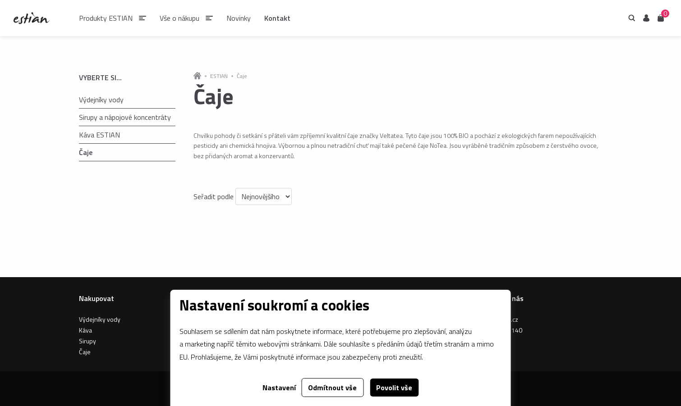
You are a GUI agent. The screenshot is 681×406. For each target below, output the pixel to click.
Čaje (85, 152)
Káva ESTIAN (99, 134)
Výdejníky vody (101, 99)
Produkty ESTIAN (106, 18)
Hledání (632, 18)
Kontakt (277, 18)
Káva (85, 330)
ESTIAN (219, 76)
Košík (660, 17)
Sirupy (87, 341)
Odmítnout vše (332, 387)
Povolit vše (394, 387)
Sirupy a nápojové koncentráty (125, 117)
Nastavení (279, 387)
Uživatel (646, 18)
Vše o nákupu (179, 18)
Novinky (238, 18)
